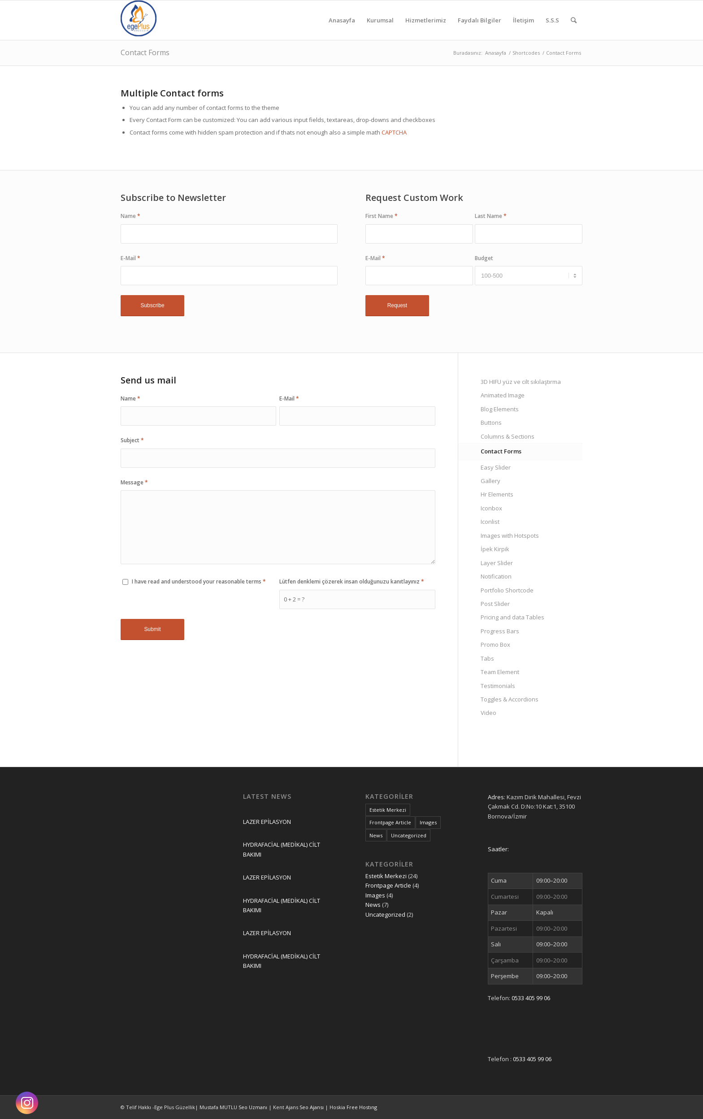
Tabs (487, 658)
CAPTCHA (394, 132)
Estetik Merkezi (386, 876)
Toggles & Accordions (509, 699)
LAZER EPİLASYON (267, 822)
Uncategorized (385, 914)
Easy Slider (496, 467)
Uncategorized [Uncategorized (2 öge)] (408, 835)
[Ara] (573, 20)
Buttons (491, 422)
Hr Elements (497, 494)
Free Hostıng (362, 1107)
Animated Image (503, 395)
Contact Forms (145, 52)
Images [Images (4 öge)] (428, 822)
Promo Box (495, 644)
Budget (484, 258)
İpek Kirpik (495, 549)
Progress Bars (500, 631)
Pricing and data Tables (512, 617)
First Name (381, 216)
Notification (496, 576)
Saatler (498, 849)
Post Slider (495, 604)
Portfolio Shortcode (507, 590)
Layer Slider (497, 563)
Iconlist (490, 522)
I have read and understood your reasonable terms (199, 581)
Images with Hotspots (510, 535)
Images (375, 895)
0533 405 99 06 (531, 998)
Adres (496, 797)
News (373, 905)
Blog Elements (500, 409)
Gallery (490, 481)
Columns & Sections (507, 436)
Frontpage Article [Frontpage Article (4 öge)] (390, 822)
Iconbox (491, 508)
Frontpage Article (388, 885)
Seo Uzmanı (254, 1107)
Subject (132, 440)
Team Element (500, 672)
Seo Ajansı (312, 1107)
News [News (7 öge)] (375, 835)
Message (134, 482)
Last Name (491, 216)
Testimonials (498, 686)
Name (130, 216)
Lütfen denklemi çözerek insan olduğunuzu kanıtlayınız (351, 581)
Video (488, 713)
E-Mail (130, 258)
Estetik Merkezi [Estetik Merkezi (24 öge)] (387, 809)
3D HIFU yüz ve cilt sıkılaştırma (521, 382)
